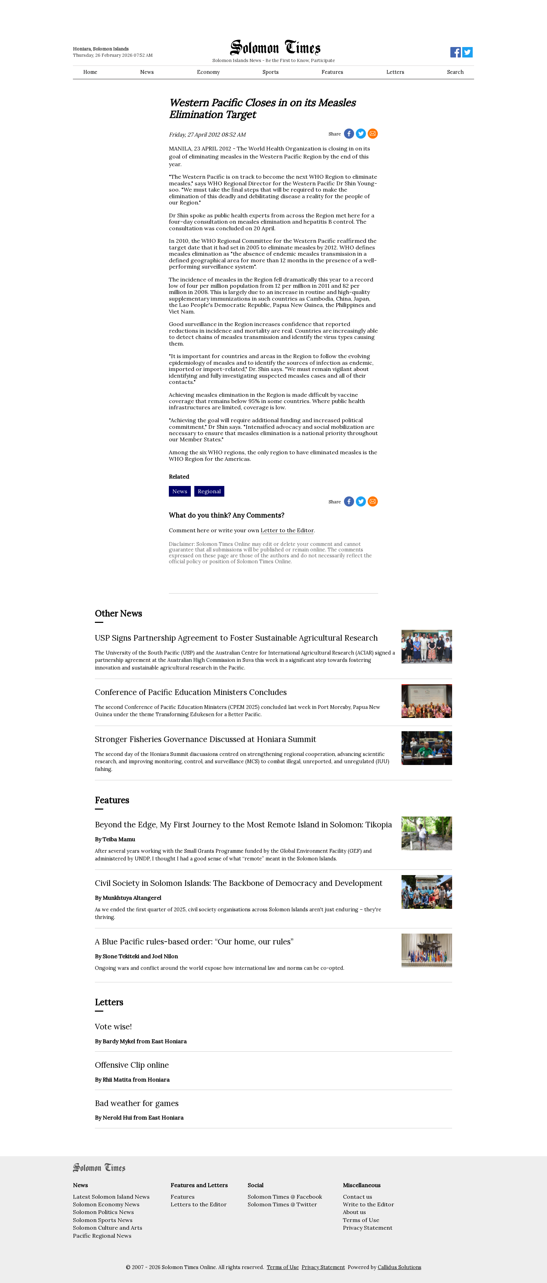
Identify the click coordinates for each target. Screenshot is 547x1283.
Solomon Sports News (103, 1219)
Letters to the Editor (199, 1204)
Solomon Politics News (103, 1211)
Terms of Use (361, 1219)
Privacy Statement (367, 1227)
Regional (209, 491)
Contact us (357, 1196)
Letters (395, 72)
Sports (271, 72)
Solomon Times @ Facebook (285, 1196)
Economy (208, 72)
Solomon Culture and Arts (107, 1227)
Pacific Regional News (102, 1235)
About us (354, 1211)
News (147, 72)
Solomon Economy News (106, 1204)
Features (332, 72)
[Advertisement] (172, 19)
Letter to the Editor (287, 530)
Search (455, 72)
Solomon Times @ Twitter (282, 1204)
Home (90, 72)
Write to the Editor (368, 1204)
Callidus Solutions (399, 1267)
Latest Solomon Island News (111, 1196)
